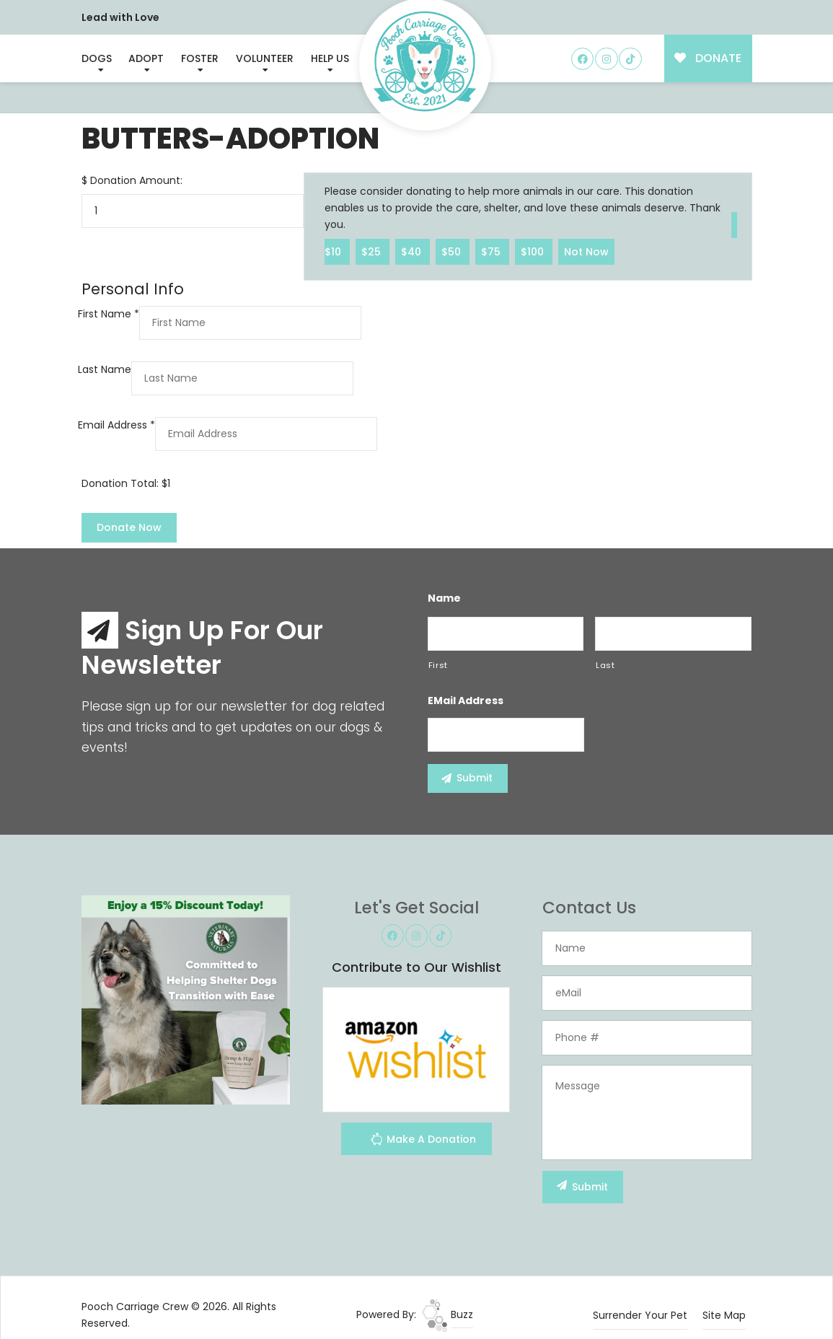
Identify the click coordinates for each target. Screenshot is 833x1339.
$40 (412, 251)
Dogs (96, 58)
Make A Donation (423, 1141)
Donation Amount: (136, 180)
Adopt (146, 58)
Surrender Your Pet (640, 1315)
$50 (452, 251)
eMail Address (465, 700)
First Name (108, 314)
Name (444, 598)
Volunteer (265, 58)
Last (605, 665)
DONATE (707, 58)
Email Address (116, 425)
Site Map (724, 1315)
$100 (534, 251)
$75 (492, 251)
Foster (200, 58)
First (438, 665)
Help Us (330, 58)
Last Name (104, 369)
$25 (372, 251)
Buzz (447, 1314)
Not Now (586, 251)
